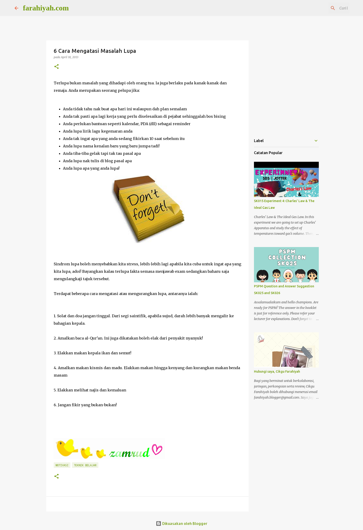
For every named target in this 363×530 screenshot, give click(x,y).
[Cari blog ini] (325, 8)
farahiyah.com (46, 8)
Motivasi (62, 465)
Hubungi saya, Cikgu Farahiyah (277, 371)
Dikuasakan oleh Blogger (181, 523)
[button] (56, 67)
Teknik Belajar (85, 465)
